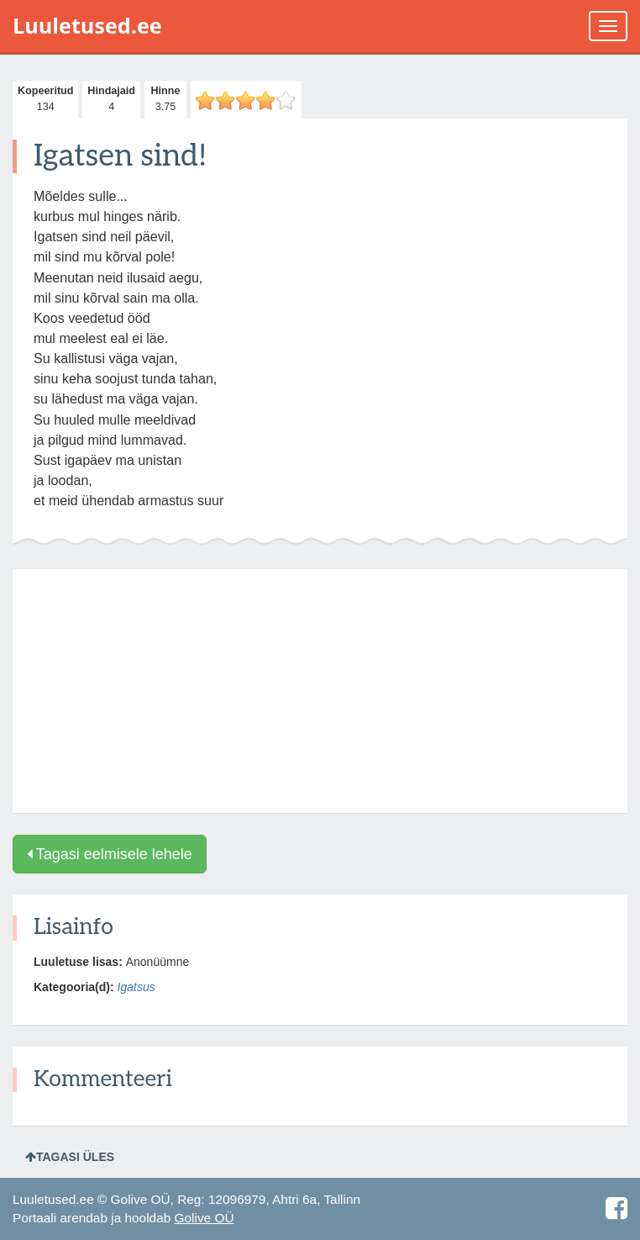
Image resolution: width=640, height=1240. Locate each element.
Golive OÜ (204, 1218)
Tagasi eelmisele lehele (109, 854)
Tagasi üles (69, 1156)
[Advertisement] (320, 691)
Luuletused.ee (87, 25)
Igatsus (136, 987)
